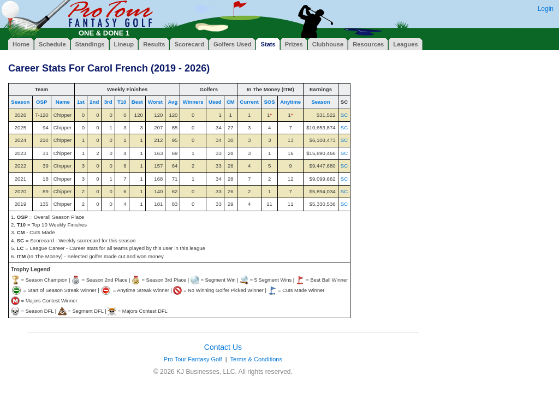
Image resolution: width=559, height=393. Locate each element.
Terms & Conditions (256, 359)
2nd (94, 102)
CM (231, 102)
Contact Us (223, 347)
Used (215, 102)
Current (249, 102)
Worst (155, 102)
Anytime (290, 102)
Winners (193, 102)
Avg (172, 102)
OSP (41, 102)
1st (81, 102)
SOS (269, 102)
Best (137, 102)
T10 (122, 102)
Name (63, 102)
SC (344, 115)
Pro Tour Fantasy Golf (193, 359)
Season (20, 102)
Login (546, 9)
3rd (108, 102)
